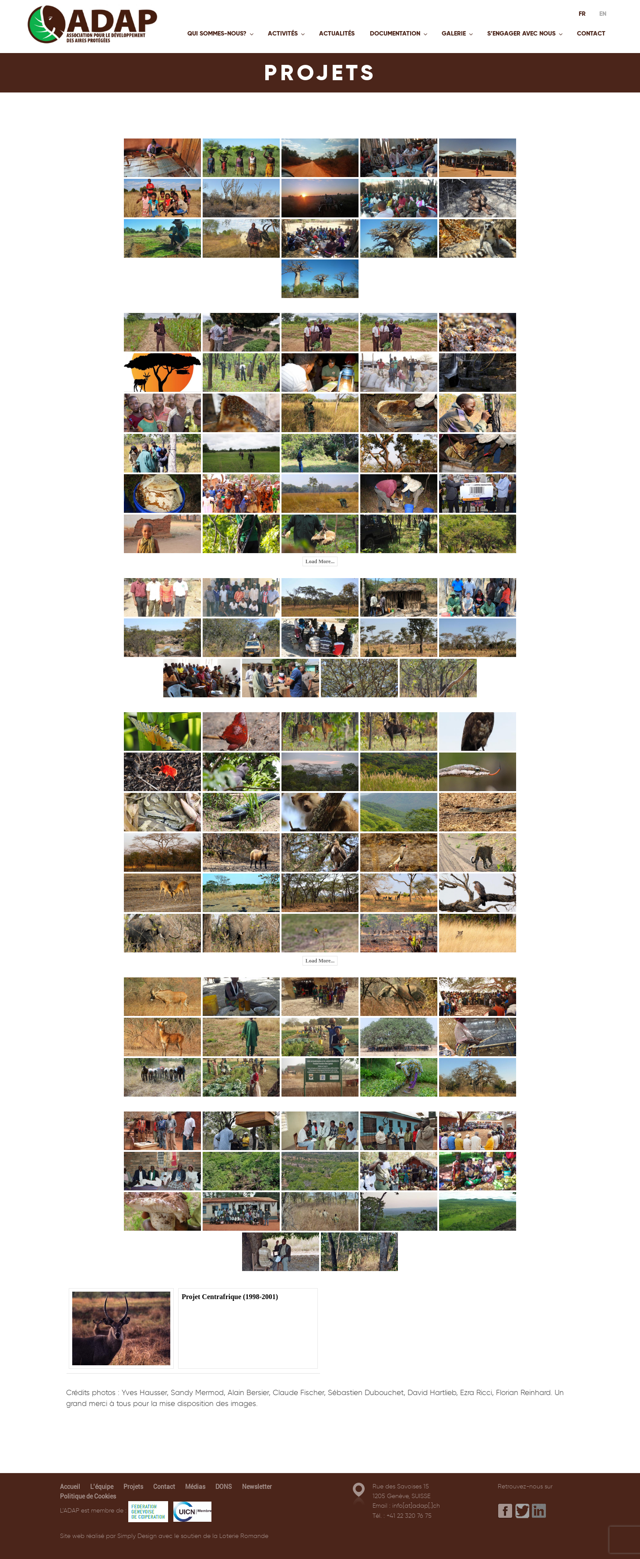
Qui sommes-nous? (221, 33)
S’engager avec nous (525, 33)
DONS (223, 1486)
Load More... (320, 561)
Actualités (337, 33)
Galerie (458, 33)
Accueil (70, 1486)
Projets (133, 1486)
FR (582, 14)
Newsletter (257, 1486)
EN (602, 14)
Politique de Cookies (88, 1496)
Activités (287, 33)
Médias (195, 1486)
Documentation (399, 33)
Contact (591, 33)
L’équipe (101, 1486)
